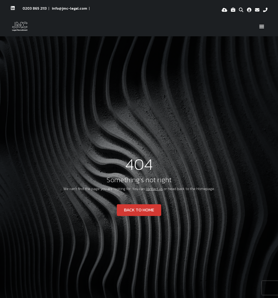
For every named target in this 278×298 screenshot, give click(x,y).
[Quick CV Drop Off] (224, 10)
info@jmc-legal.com (69, 8)
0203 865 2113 (35, 8)
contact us (154, 188)
